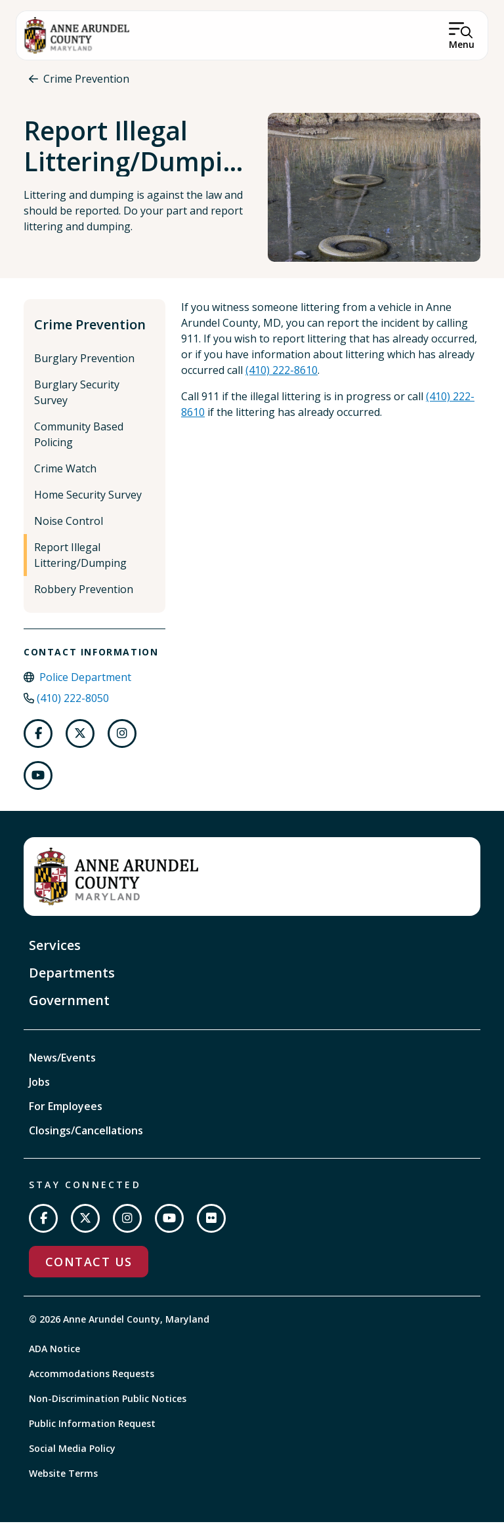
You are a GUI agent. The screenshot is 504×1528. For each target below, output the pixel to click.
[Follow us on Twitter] (80, 739)
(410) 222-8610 (281, 376)
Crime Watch (65, 474)
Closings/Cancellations (86, 1136)
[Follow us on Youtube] (38, 781)
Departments (72, 978)
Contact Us (88, 1267)
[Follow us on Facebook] (38, 739)
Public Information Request (92, 1429)
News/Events (62, 1063)
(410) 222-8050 (73, 704)
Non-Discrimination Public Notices (107, 1404)
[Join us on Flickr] (211, 1224)
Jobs (39, 1088)
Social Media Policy (72, 1454)
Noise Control (68, 527)
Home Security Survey (88, 500)
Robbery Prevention (83, 595)
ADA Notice (54, 1354)
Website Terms (63, 1479)
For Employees (65, 1112)
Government (69, 1006)
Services (55, 951)
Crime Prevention (86, 79)
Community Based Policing (78, 440)
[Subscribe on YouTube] (169, 1224)
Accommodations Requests (91, 1379)
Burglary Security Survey (76, 398)
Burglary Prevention (84, 364)
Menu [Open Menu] (461, 44)
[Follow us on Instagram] (122, 739)
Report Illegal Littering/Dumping (80, 561)
